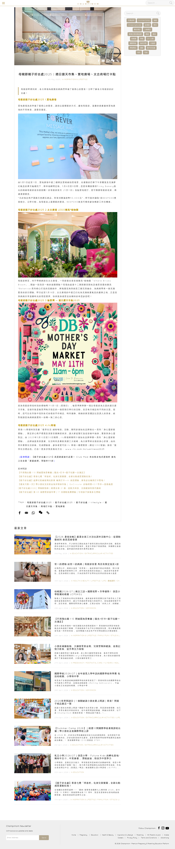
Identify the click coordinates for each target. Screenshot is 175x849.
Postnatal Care (94, 663)
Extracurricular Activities (99, 553)
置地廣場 (60, 506)
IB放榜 (152, 43)
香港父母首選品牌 (135, 34)
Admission (91, 608)
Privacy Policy (132, 838)
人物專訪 (147, 29)
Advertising (165, 838)
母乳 (138, 52)
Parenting (140, 835)
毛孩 (146, 52)
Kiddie (166, 835)
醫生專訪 (137, 29)
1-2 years (108, 663)
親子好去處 (82, 502)
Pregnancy (78, 663)
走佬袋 (147, 25)
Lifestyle (95, 581)
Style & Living (118, 635)
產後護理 (111, 581)
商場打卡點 (46, 506)
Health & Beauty (81, 581)
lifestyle (96, 502)
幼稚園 (133, 39)
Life (104, 581)
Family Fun (103, 635)
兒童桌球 (131, 20)
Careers (120, 838)
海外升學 (143, 43)
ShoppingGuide (134, 25)
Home (74, 835)
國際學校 (133, 43)
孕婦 (141, 39)
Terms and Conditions (149, 838)
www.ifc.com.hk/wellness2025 (85, 449)
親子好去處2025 (64, 502)
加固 (155, 20)
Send (44, 838)
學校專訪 (133, 48)
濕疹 (141, 48)
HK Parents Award (153, 835)
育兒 (155, 25)
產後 (147, 34)
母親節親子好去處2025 (39, 502)
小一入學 (150, 39)
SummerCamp (144, 20)
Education (77, 553)
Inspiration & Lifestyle (76, 79)
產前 (154, 34)
